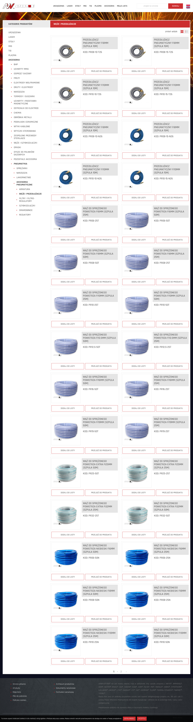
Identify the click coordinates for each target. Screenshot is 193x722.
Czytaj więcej (129, 719)
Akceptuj (141, 718)
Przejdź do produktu (101, 71)
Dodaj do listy (68, 71)
